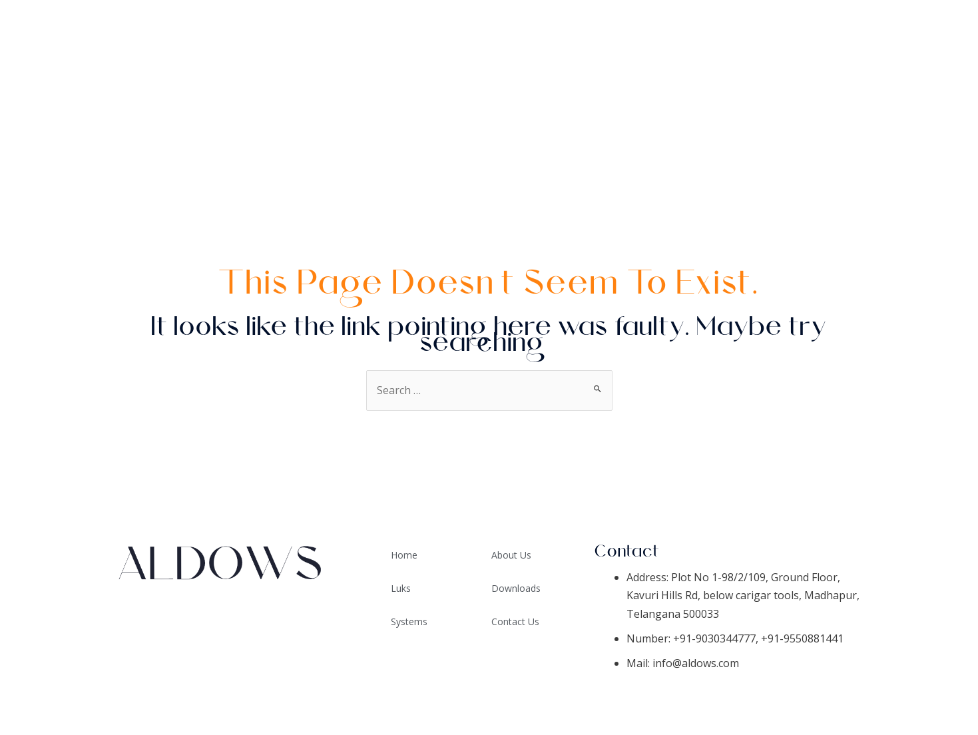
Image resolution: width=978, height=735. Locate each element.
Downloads (919, 97)
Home (940, 30)
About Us (927, 130)
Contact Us (920, 163)
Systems (932, 63)
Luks (401, 588)
